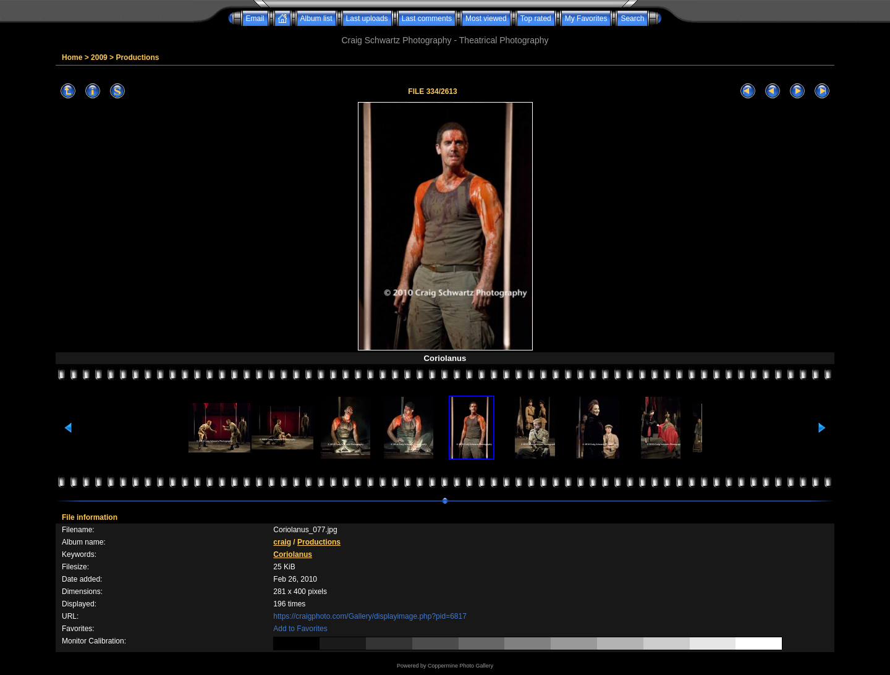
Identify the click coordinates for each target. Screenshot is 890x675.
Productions (137, 57)
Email (255, 18)
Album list (316, 18)
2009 (99, 57)
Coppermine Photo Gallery (460, 666)
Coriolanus (292, 554)
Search (632, 18)
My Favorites (586, 18)
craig (282, 542)
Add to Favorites (300, 628)
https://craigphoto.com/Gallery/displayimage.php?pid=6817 (370, 616)
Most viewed (486, 18)
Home (72, 57)
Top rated (535, 18)
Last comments (427, 18)
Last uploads (367, 18)
